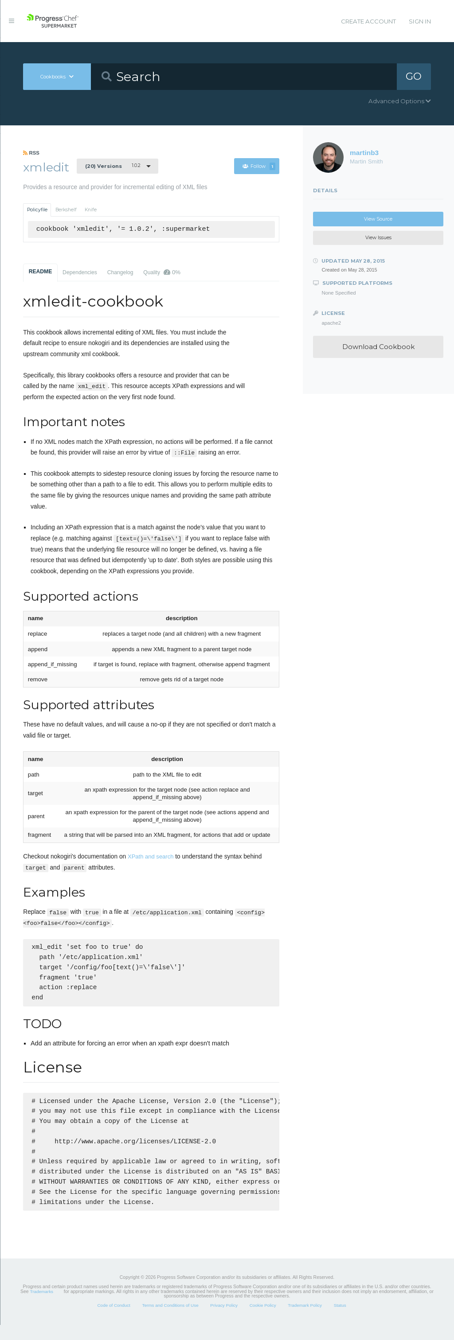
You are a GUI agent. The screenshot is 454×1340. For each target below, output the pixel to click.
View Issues (378, 238)
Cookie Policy (263, 1320)
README (40, 271)
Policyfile (37, 210)
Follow (259, 166)
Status (340, 1320)
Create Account (368, 21)
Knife (91, 210)
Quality (161, 272)
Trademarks (41, 1306)
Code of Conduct (113, 1320)
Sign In (420, 21)
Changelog (120, 272)
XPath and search (150, 856)
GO (414, 76)
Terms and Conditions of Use (170, 1320)
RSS (31, 152)
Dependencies (80, 272)
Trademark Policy (305, 1320)
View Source (378, 219)
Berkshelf (66, 210)
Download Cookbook (378, 346)
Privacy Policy (224, 1320)
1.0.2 (113, 166)
